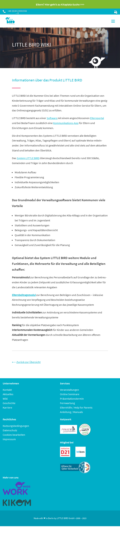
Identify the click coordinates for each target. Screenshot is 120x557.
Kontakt (7, 389)
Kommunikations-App (65, 123)
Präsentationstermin (72, 398)
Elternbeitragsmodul (24, 295)
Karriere (7, 407)
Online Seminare (69, 394)
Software (52, 118)
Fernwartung (67, 403)
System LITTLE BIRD (28, 158)
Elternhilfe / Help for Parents (76, 407)
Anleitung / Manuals (71, 412)
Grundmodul (27, 200)
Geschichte (9, 403)
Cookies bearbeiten (14, 434)
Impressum (9, 439)
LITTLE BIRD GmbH (65, 518)
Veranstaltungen (69, 389)
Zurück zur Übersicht (28, 362)
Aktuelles (8, 394)
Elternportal (97, 118)
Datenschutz (10, 430)
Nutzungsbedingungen (16, 426)
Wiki (5, 398)
